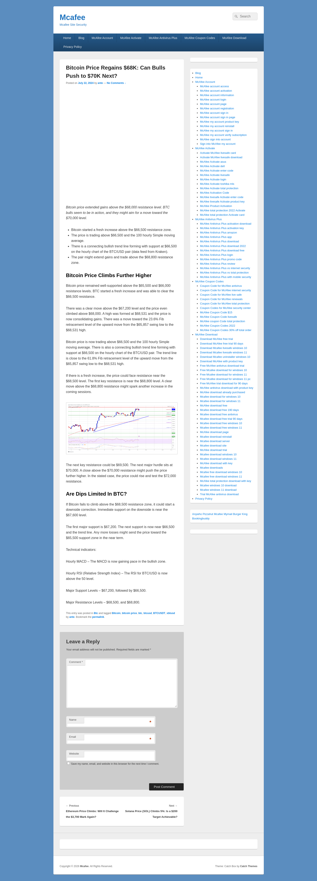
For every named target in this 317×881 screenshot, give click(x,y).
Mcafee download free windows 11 (221, 427)
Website (74, 753)
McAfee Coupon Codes (200, 38)
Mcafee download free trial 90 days (221, 418)
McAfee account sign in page (217, 117)
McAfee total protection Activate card (222, 214)
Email (72, 736)
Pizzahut (208, 514)
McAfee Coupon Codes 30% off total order (225, 330)
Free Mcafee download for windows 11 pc (225, 379)
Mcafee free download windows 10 (221, 472)
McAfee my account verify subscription (223, 135)
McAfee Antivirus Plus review (217, 263)
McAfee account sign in (214, 112)
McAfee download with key (216, 463)
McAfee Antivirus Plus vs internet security (225, 268)
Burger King (240, 514)
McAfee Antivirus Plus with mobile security (225, 277)
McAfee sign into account (215, 139)
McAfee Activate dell (212, 166)
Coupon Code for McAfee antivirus (221, 285)
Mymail (228, 514)
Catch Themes (248, 866)
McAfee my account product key (219, 121)
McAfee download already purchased (222, 392)
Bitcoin (116, 613)
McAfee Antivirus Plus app (216, 237)
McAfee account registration (217, 108)
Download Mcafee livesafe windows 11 (223, 352)
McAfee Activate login (213, 179)
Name (73, 719)
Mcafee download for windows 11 (220, 401)
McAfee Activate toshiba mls (217, 183)
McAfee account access (214, 86)
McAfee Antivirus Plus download (219, 241)
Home (67, 38)
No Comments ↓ (116, 83)
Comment (76, 662)
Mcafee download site (213, 445)
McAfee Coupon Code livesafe (218, 316)
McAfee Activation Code (214, 192)
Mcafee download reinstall (216, 436)
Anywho (197, 514)
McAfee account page (213, 104)
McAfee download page (214, 432)
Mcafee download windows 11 (218, 458)
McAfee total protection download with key (225, 481)
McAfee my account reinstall (217, 126)
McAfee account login (213, 99)
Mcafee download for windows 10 (220, 396)
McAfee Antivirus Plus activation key (222, 228)
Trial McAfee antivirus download (219, 494)
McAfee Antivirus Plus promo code (221, 259)
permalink (98, 616)
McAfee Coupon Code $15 (216, 312)
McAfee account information (217, 95)
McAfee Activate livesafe (215, 175)
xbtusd (171, 613)
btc (140, 613)
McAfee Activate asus (213, 161)
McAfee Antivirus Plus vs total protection (224, 272)
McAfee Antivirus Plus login (216, 254)
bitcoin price (129, 613)
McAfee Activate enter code (216, 170)
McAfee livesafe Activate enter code (221, 197)
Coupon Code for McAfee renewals (221, 299)
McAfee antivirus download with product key (226, 387)
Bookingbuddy (201, 518)
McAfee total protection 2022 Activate (222, 210)
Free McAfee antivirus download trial (222, 365)
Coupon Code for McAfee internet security (225, 290)
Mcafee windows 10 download (218, 485)
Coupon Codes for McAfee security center (225, 308)
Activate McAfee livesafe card (218, 152)
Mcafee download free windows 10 (221, 423)
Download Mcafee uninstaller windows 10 (225, 356)
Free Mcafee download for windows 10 (223, 370)
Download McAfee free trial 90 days (221, 343)
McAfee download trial (213, 450)
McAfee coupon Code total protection (222, 321)
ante (100, 83)
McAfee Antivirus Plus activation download (225, 223)
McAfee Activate (130, 38)
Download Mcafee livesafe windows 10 (223, 348)
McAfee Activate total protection (219, 188)
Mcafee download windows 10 (218, 454)
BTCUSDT (159, 613)
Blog (81, 38)
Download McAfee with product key (221, 361)
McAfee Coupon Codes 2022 (217, 325)
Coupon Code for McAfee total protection (225, 303)
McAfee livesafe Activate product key (222, 201)
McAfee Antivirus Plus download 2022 (223, 246)
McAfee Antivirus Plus (163, 38)
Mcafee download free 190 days (219, 410)
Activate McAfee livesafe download (221, 157)
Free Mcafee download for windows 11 (223, 374)
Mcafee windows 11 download (218, 489)
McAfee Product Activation (216, 206)
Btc (96, 613)
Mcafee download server (215, 441)
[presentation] (95, 774)
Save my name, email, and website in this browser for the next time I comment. (115, 763)
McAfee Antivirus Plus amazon (218, 232)
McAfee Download (234, 38)
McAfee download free (213, 405)
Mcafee (72, 17)
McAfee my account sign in (216, 130)
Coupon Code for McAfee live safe (221, 294)
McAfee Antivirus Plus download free (222, 250)
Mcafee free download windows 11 (221, 476)
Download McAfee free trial (216, 339)
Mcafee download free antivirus (219, 414)
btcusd (147, 613)
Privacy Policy (72, 46)
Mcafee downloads (211, 467)
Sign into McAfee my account (217, 143)
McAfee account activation (216, 90)
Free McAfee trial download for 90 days (224, 383)
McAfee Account (102, 38)
